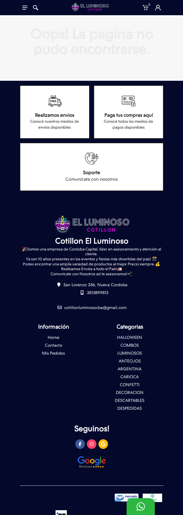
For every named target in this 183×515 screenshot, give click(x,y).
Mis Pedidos (53, 353)
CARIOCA (129, 377)
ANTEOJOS (130, 361)
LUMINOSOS (129, 353)
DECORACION (130, 392)
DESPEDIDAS (129, 408)
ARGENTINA (130, 369)
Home (53, 337)
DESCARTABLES (129, 400)
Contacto (53, 345)
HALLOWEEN (129, 337)
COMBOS (129, 345)
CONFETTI (130, 384)
